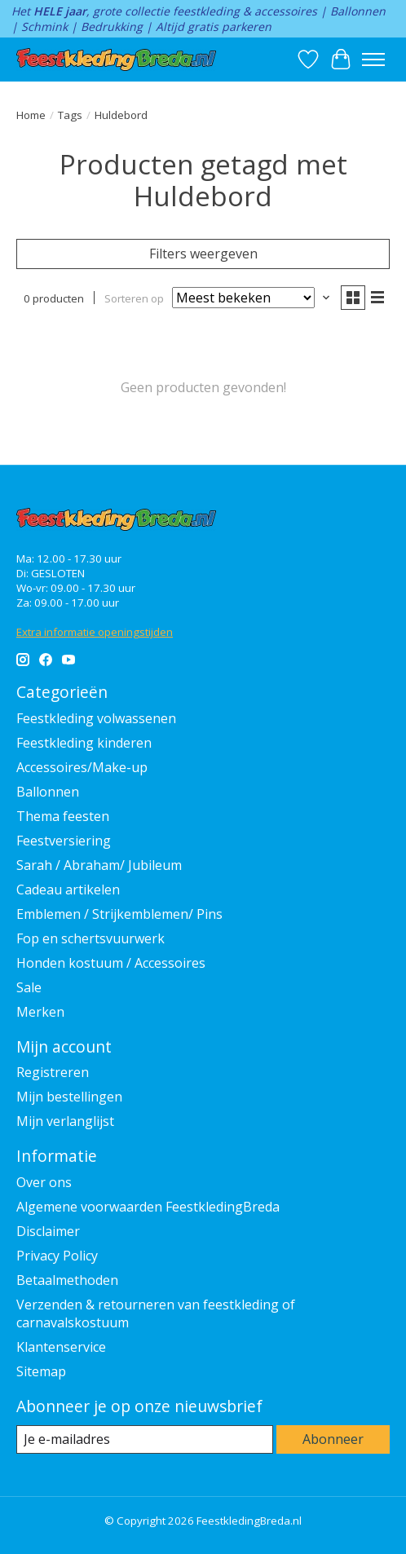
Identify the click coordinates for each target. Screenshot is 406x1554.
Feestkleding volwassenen (96, 718)
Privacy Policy (57, 1256)
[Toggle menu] (373, 59)
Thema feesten (62, 816)
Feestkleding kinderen (84, 743)
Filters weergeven (203, 254)
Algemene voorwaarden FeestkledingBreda (148, 1207)
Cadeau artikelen (68, 889)
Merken (40, 1012)
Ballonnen (47, 792)
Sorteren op (134, 298)
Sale (29, 987)
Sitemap (41, 1371)
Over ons (44, 1182)
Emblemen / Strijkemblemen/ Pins (119, 914)
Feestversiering (63, 841)
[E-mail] (144, 1439)
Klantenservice (61, 1347)
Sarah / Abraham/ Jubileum (99, 865)
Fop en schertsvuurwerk (90, 938)
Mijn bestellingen (69, 1097)
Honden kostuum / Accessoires (110, 963)
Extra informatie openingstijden (94, 632)
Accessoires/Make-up (82, 767)
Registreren (52, 1072)
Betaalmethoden (67, 1280)
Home (31, 115)
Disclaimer (48, 1231)
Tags (70, 115)
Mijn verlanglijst (65, 1121)
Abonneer (333, 1439)
